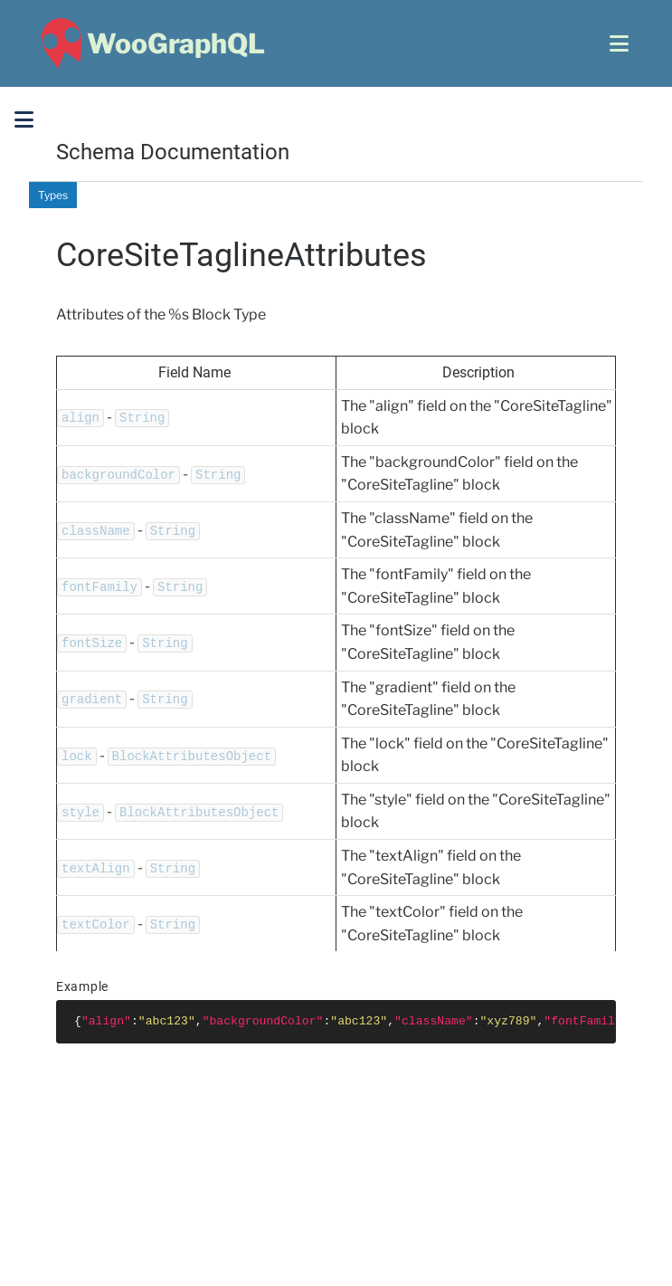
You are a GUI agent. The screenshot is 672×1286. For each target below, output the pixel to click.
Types (53, 195)
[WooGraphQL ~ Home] (150, 43)
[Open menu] (619, 43)
